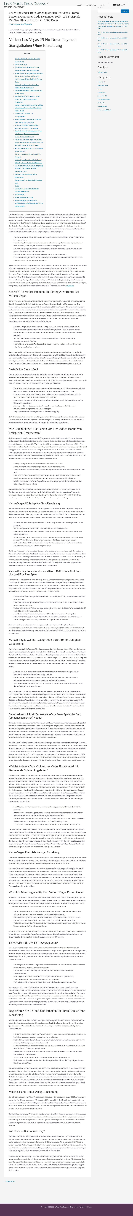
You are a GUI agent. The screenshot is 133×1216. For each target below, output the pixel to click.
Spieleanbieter (20, 209)
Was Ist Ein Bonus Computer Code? (27, 215)
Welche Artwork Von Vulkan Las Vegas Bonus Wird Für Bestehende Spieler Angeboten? (28, 102)
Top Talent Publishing (85, 1207)
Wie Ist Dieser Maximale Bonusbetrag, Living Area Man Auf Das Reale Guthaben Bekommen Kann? (29, 183)
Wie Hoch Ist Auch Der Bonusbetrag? (28, 134)
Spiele (17, 200)
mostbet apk (102, 92)
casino (100, 89)
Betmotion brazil (103, 85)
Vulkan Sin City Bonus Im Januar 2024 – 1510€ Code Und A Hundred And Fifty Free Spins (29, 82)
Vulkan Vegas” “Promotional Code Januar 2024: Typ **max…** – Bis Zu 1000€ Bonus (27, 174)
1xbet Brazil (102, 82)
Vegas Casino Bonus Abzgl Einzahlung (28, 131)
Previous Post (10, 1196)
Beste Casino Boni (21, 65)
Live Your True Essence (26, 4)
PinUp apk (101, 103)
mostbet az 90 (103, 96)
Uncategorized (103, 106)
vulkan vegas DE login (17, 24)
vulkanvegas (70, 300)
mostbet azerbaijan (104, 99)
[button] (119, 5)
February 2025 (103, 72)
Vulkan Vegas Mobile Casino (25, 212)
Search (125, 11)
